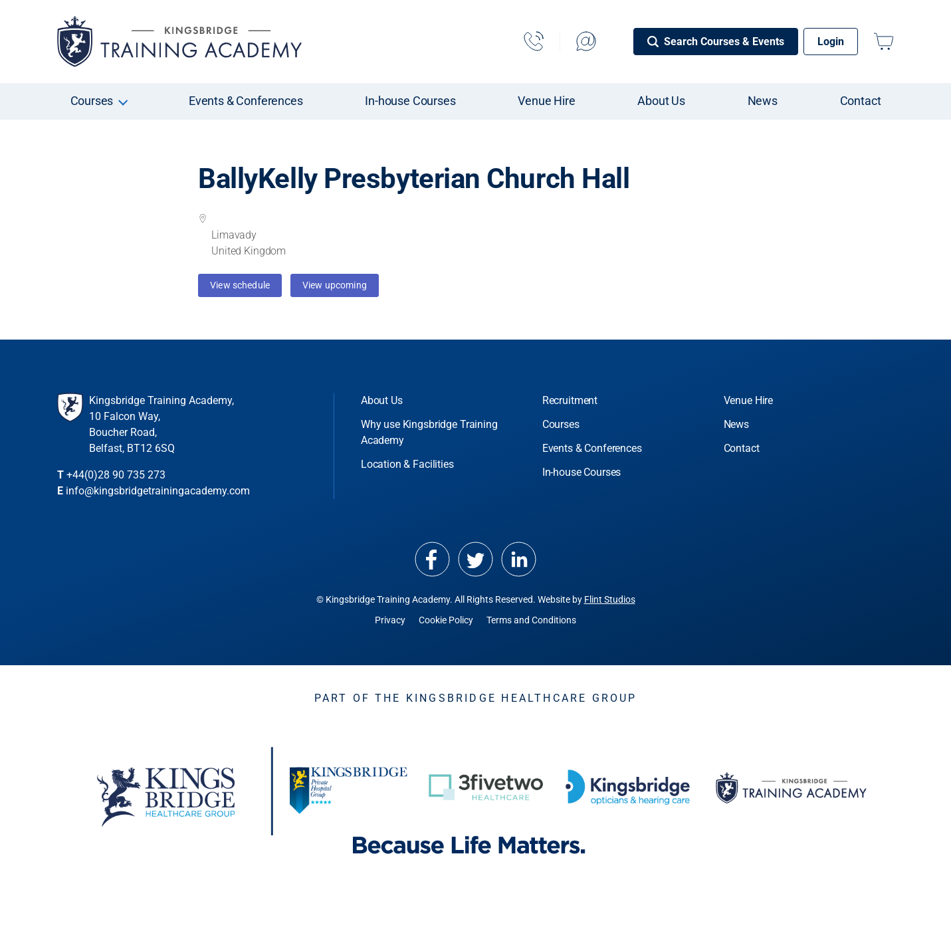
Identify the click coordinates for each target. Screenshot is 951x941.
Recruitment (569, 400)
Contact (860, 101)
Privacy (390, 620)
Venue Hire (546, 101)
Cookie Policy (446, 620)
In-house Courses (410, 101)
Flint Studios (609, 599)
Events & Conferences (246, 101)
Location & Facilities (407, 464)
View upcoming (334, 285)
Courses (92, 101)
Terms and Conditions (531, 620)
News (763, 101)
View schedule (240, 285)
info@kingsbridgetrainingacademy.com (158, 490)
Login (830, 41)
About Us (661, 101)
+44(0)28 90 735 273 (115, 475)
